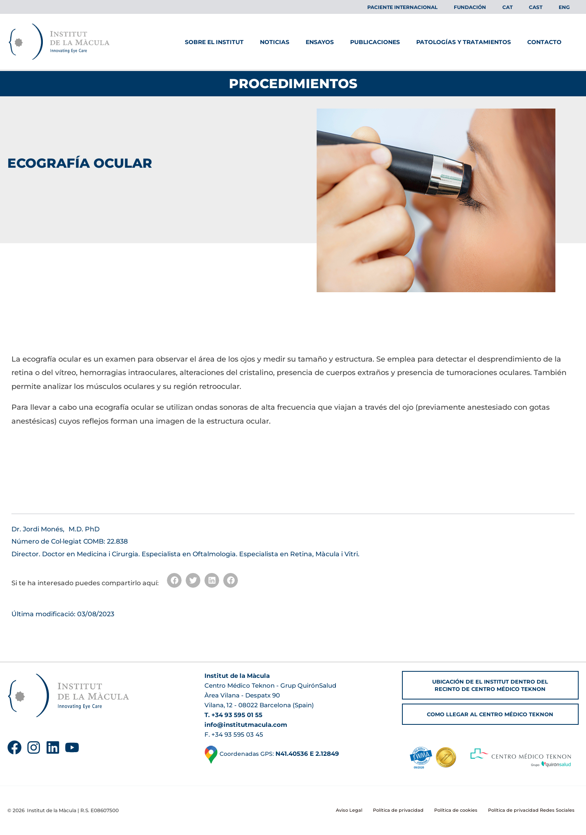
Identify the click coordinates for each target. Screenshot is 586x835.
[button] (174, 580)
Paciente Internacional (432, 7)
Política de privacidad (407, 810)
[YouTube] (72, 747)
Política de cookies (461, 810)
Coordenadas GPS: (273, 754)
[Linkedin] (53, 747)
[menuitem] (524, 7)
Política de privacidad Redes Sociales (534, 810)
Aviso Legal (362, 810)
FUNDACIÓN (493, 7)
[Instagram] (34, 747)
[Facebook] (14, 747)
